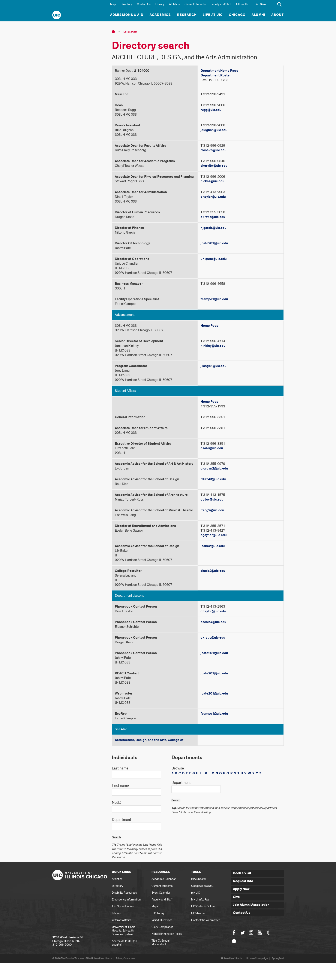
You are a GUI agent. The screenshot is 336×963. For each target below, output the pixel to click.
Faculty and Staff (220, 4)
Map (113, 4)
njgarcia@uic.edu (213, 228)
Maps (155, 906)
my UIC (195, 892)
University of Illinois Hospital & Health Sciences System (123, 930)
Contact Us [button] (241, 913)
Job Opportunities (123, 906)
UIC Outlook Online (202, 906)
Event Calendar (161, 892)
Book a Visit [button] (242, 873)
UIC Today (158, 913)
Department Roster (216, 75)
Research (187, 15)
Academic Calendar (164, 879)
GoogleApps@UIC (202, 886)
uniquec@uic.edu (214, 259)
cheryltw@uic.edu (214, 166)
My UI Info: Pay (200, 899)
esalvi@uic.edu (212, 448)
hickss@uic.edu (212, 181)
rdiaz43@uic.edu (213, 479)
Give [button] (236, 897)
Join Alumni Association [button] (251, 905)
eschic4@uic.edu (213, 622)
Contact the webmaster (205, 920)
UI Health (242, 4)
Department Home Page (219, 71)
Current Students (195, 4)
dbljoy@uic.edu (212, 499)
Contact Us (143, 4)
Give (263, 4)
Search (116, 837)
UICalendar (198, 913)
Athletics (174, 4)
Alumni (258, 15)
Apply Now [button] (241, 889)
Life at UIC (213, 15)
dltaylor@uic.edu (213, 197)
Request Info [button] (243, 881)
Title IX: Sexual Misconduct (161, 942)
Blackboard (198, 879)
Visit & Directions (162, 920)
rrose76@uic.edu (213, 150)
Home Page (210, 325)
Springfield (278, 958)
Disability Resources (124, 892)
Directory (126, 4)
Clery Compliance (162, 927)
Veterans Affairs (121, 920)
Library (159, 4)
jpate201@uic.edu (214, 243)
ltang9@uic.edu (212, 510)
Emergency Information (126, 899)
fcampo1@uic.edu (214, 299)
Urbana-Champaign (257, 958)
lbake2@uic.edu (213, 546)
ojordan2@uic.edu (214, 468)
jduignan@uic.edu (214, 130)
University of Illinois (231, 958)
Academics (160, 15)
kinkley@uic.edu (213, 346)
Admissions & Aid (126, 15)
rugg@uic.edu (211, 110)
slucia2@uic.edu (213, 571)
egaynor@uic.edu (214, 535)
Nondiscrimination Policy (167, 934)
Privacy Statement (125, 958)
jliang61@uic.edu (213, 366)
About (277, 15)
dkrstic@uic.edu (213, 217)
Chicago (237, 15)
